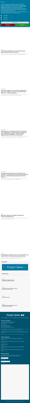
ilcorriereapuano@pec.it (6, 326)
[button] (29, 1)
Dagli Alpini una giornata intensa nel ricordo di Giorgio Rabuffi (9, 306)
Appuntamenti (3, 129)
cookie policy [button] (20, 7)
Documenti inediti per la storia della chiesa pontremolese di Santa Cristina (13, 51)
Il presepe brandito (6, 297)
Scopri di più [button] (15, 22)
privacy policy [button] (8, 5)
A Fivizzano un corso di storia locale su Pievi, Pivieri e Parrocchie (10, 289)
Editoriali (3, 296)
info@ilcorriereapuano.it (7, 325)
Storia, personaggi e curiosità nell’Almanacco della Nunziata (8, 280)
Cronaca (3, 304)
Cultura (2, 49)
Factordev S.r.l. (23, 401)
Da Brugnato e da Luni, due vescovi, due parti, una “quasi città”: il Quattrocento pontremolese (15, 255)
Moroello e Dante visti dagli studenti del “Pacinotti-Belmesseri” (12, 216)
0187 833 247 (4, 323)
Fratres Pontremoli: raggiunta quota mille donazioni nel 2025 (12, 349)
